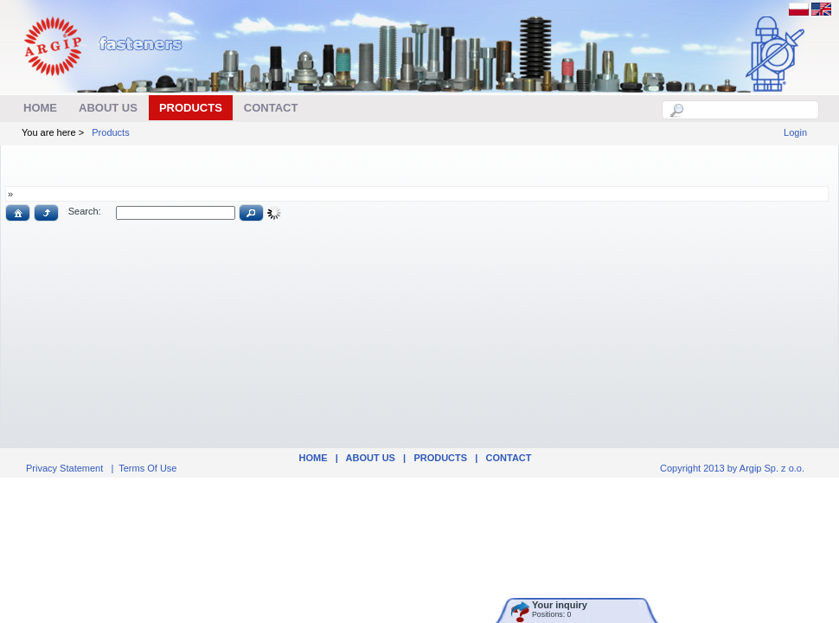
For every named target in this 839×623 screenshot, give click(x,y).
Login (795, 132)
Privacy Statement (64, 468)
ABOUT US (370, 458)
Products (110, 132)
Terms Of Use (147, 468)
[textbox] (750, 110)
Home (312, 458)
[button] (17, 213)
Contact (509, 458)
